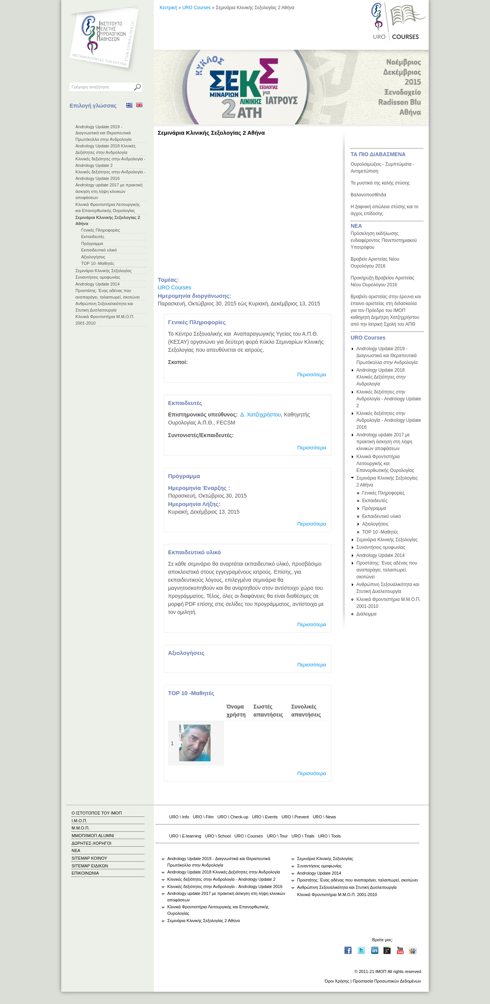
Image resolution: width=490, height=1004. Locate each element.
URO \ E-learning (185, 836)
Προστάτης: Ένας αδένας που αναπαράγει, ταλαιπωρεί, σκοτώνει (386, 570)
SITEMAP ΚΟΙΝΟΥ (89, 858)
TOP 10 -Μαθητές (97, 263)
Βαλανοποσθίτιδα (368, 195)
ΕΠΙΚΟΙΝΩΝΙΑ (85, 873)
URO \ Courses (249, 836)
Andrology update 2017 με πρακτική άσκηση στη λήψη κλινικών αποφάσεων (108, 191)
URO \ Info (179, 817)
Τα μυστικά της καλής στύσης (380, 183)
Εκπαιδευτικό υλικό (99, 250)
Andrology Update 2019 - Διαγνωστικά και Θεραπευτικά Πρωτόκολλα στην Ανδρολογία (103, 133)
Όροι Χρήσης (337, 981)
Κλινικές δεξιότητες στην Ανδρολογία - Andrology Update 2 (388, 398)
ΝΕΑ (356, 226)
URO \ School (218, 836)
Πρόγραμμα (92, 243)
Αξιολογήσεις (93, 257)
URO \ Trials (303, 836)
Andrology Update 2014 (97, 284)
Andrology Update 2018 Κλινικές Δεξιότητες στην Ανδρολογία (381, 377)
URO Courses (196, 7)
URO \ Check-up (232, 817)
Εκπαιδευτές (93, 236)
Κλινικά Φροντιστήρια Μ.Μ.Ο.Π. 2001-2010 (337, 894)
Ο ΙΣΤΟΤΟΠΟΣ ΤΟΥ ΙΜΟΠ (97, 813)
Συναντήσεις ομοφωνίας (97, 277)
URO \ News (324, 817)
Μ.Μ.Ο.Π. (81, 828)
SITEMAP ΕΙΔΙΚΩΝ (90, 866)
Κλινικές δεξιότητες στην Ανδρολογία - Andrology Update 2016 (388, 420)
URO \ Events (265, 817)
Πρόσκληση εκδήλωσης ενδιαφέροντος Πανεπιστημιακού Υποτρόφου (384, 240)
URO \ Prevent (295, 817)
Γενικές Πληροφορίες (100, 230)
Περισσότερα (311, 374)
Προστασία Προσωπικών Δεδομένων (387, 981)
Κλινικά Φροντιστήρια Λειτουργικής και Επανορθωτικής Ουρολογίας (385, 463)
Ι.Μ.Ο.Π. (79, 820)
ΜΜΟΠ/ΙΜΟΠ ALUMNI (93, 835)
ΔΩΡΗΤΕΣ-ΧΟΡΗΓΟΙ (91, 843)
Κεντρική (168, 7)
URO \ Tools (329, 836)
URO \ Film (203, 817)
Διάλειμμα (366, 614)
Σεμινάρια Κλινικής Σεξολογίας (103, 270)
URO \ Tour (277, 836)
